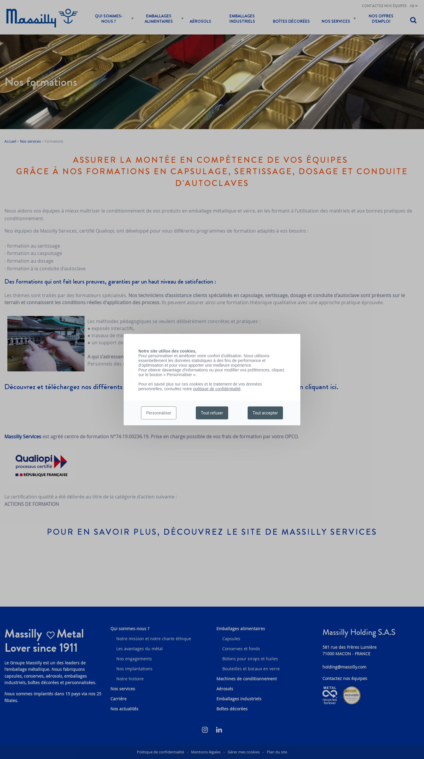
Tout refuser (212, 413)
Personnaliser (158, 413)
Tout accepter (265, 413)
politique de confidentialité (217, 388)
